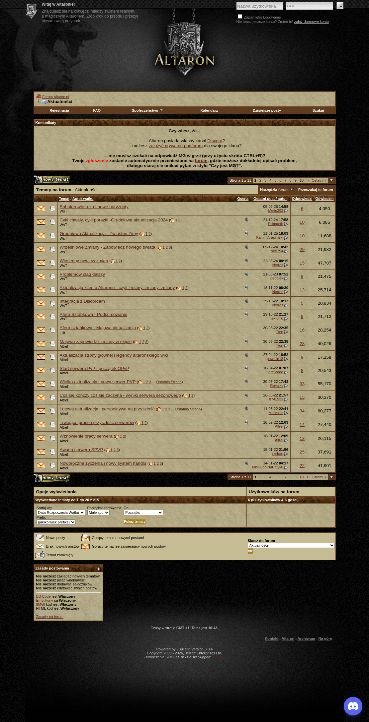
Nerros (277, 265)
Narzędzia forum (274, 190)
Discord (214, 140)
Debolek (276, 278)
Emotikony (44, 600)
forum (201, 160)
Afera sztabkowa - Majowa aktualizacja (98, 327)
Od (126, 508)
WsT (63, 211)
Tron (279, 332)
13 (302, 289)
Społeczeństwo (148, 110)
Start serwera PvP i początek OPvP (94, 368)
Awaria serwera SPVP (81, 449)
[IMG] (40, 604)
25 (302, 452)
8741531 (276, 399)
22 (302, 465)
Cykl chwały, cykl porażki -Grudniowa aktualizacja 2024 (114, 219)
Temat (64, 199)
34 (302, 410)
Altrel (64, 346)
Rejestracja (59, 110)
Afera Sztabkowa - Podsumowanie (94, 314)
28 (302, 343)
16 (302, 330)
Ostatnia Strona (168, 382)
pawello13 (275, 359)
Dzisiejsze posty (267, 110)
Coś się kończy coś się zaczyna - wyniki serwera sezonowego (120, 395)
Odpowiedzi (302, 199)
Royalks (276, 386)
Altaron (184, 48)
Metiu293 (275, 210)
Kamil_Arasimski (269, 237)
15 (302, 263)
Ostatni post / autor (270, 199)
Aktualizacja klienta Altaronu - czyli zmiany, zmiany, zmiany (117, 287)
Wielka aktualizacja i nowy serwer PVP (98, 381)
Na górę (325, 638)
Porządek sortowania (104, 508)
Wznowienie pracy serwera (86, 436)
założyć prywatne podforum (176, 145)
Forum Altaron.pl (55, 97)
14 (302, 424)
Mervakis (276, 413)
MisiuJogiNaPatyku (267, 467)
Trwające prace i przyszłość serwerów (97, 422)
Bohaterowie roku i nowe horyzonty (94, 206)
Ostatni (319, 180)
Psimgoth (275, 224)
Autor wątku (83, 199)
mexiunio (276, 318)
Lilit (62, 333)
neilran (277, 453)
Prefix (41, 517)
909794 (277, 251)
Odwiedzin (325, 199)
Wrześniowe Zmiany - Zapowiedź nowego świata (107, 247)
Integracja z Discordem (82, 301)
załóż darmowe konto (311, 22)
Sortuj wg (44, 508)
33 (302, 383)
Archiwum (306, 638)
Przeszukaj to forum (315, 190)
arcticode (275, 372)
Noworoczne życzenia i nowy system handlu (103, 463)
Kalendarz (209, 110)
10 (302, 180)
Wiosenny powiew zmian (84, 260)
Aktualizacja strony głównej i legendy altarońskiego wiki (114, 355)
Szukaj (318, 110)
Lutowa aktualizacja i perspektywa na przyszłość (107, 408)
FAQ (97, 110)
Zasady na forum (50, 617)
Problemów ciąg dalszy (82, 274)
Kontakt (271, 638)
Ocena (243, 199)
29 (302, 249)
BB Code (43, 596)
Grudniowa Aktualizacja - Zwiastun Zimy (99, 233)
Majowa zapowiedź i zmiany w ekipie (96, 341)
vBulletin (219, 657)
